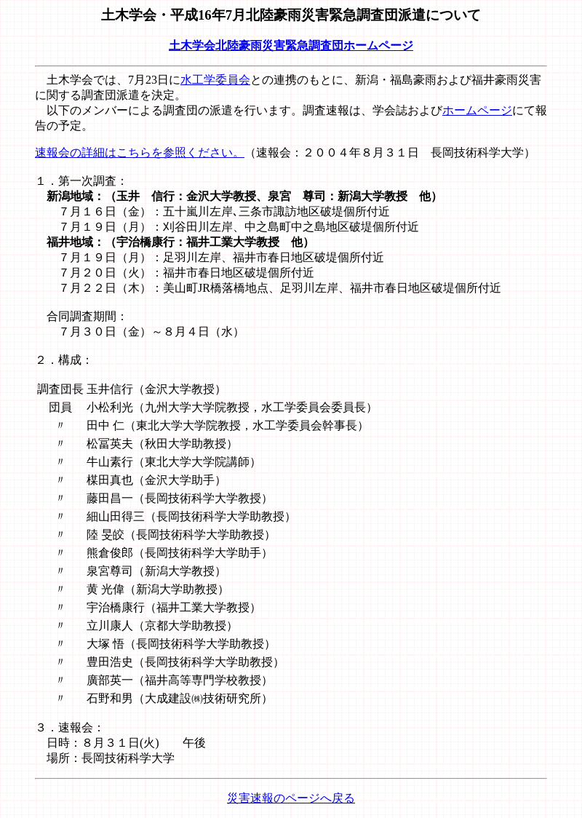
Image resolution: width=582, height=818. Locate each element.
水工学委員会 (215, 80)
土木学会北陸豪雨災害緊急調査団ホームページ (291, 45)
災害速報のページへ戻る (291, 798)
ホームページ (477, 110)
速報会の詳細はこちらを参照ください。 (139, 152)
